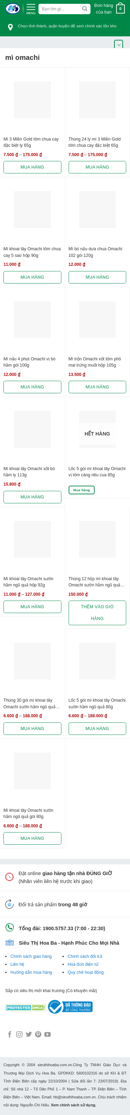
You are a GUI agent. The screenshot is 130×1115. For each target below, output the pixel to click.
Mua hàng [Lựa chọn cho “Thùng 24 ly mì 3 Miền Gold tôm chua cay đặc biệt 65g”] (97, 167)
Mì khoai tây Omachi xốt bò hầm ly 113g (29, 471)
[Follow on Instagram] (19, 1035)
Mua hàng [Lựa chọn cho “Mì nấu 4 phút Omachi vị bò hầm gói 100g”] (32, 387)
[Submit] (84, 9)
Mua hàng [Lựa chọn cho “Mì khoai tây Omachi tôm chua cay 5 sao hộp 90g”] (32, 277)
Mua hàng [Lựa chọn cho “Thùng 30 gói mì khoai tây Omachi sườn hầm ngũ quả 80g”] (32, 728)
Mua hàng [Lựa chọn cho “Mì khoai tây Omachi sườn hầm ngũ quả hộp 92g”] (32, 606)
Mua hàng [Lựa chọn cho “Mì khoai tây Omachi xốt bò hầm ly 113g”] (32, 497)
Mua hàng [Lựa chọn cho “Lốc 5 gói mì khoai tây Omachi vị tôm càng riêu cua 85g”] (81, 490)
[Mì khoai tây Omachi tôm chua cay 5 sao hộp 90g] (32, 209)
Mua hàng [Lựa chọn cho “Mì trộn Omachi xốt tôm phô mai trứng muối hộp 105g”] (97, 387)
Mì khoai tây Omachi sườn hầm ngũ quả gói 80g (28, 813)
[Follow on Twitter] (29, 1035)
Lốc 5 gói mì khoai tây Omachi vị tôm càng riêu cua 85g (97, 471)
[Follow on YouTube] (47, 1035)
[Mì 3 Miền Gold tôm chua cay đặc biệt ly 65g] (32, 99)
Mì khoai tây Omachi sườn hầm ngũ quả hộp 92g (28, 581)
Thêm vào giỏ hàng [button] (97, 612)
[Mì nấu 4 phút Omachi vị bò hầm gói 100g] (32, 319)
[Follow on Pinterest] (38, 1035)
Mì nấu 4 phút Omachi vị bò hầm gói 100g (29, 362)
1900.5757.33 (58, 928)
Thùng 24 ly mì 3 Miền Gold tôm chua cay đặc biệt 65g (95, 142)
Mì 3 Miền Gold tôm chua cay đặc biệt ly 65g (31, 142)
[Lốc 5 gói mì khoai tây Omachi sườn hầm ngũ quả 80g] (97, 661)
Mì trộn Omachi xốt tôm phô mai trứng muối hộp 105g (95, 362)
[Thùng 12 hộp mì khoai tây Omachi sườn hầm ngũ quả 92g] (97, 539)
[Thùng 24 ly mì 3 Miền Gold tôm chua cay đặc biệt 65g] (97, 99)
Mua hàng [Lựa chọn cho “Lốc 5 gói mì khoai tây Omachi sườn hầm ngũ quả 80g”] (97, 728)
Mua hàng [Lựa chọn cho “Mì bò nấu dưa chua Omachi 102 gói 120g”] (97, 277)
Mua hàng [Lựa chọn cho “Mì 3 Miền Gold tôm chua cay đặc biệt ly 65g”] (32, 167)
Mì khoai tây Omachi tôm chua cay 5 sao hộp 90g (32, 252)
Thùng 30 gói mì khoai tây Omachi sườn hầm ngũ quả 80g (29, 704)
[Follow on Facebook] (10, 1035)
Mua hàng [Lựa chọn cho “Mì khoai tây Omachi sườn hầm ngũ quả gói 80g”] (32, 838)
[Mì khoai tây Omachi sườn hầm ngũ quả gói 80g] (32, 771)
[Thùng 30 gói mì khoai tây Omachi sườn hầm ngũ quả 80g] (32, 661)
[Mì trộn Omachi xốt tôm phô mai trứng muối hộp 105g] (97, 319)
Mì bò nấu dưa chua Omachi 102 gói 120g (95, 252)
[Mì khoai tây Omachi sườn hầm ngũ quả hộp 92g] (32, 539)
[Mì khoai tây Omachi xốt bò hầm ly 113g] (32, 429)
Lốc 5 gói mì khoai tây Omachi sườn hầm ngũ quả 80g (97, 703)
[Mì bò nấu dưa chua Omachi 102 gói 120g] (97, 209)
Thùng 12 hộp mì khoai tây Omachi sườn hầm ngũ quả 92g (95, 582)
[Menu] (31, 8)
